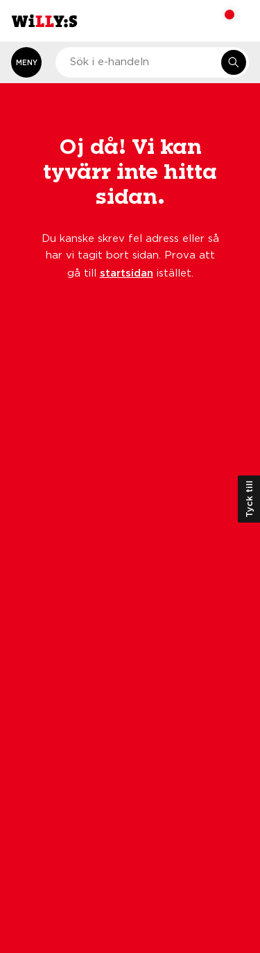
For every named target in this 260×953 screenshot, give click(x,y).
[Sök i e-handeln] (233, 62)
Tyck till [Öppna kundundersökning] (249, 499)
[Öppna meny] (26, 62)
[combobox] (152, 62)
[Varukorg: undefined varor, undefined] (220, 21)
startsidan (126, 272)
